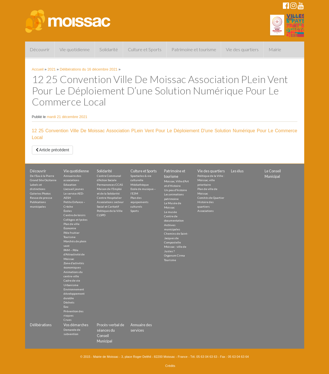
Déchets (69, 302)
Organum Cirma (174, 255)
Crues (67, 319)
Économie (70, 228)
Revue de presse (41, 197)
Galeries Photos (40, 193)
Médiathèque (139, 184)
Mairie (275, 49)
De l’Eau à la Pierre (42, 175)
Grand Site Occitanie (43, 180)
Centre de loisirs (74, 215)
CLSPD (101, 215)
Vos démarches (76, 325)
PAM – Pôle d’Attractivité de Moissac (74, 254)
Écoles (68, 210)
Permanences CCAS (110, 184)
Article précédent (52, 150)
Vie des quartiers (242, 49)
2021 (52, 69)
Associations (205, 210)
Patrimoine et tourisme (193, 49)
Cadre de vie (72, 280)
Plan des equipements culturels (139, 202)
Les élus (237, 171)
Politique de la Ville (109, 210)
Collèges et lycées (75, 219)
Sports (134, 210)
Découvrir (40, 49)
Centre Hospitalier (109, 197)
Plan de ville (71, 224)
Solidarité (108, 49)
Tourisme (69, 237)
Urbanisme (71, 285)
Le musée (170, 212)
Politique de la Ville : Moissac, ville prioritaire (210, 180)
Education (70, 184)
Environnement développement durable (74, 294)
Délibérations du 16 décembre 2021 (89, 69)
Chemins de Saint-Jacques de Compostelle (176, 238)
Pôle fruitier (71, 232)
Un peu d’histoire (175, 190)
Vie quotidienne (75, 49)
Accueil (38, 69)
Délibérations (41, 325)
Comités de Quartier (210, 197)
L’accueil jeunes (74, 189)
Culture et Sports (145, 49)
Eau (66, 306)
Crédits (170, 365)
